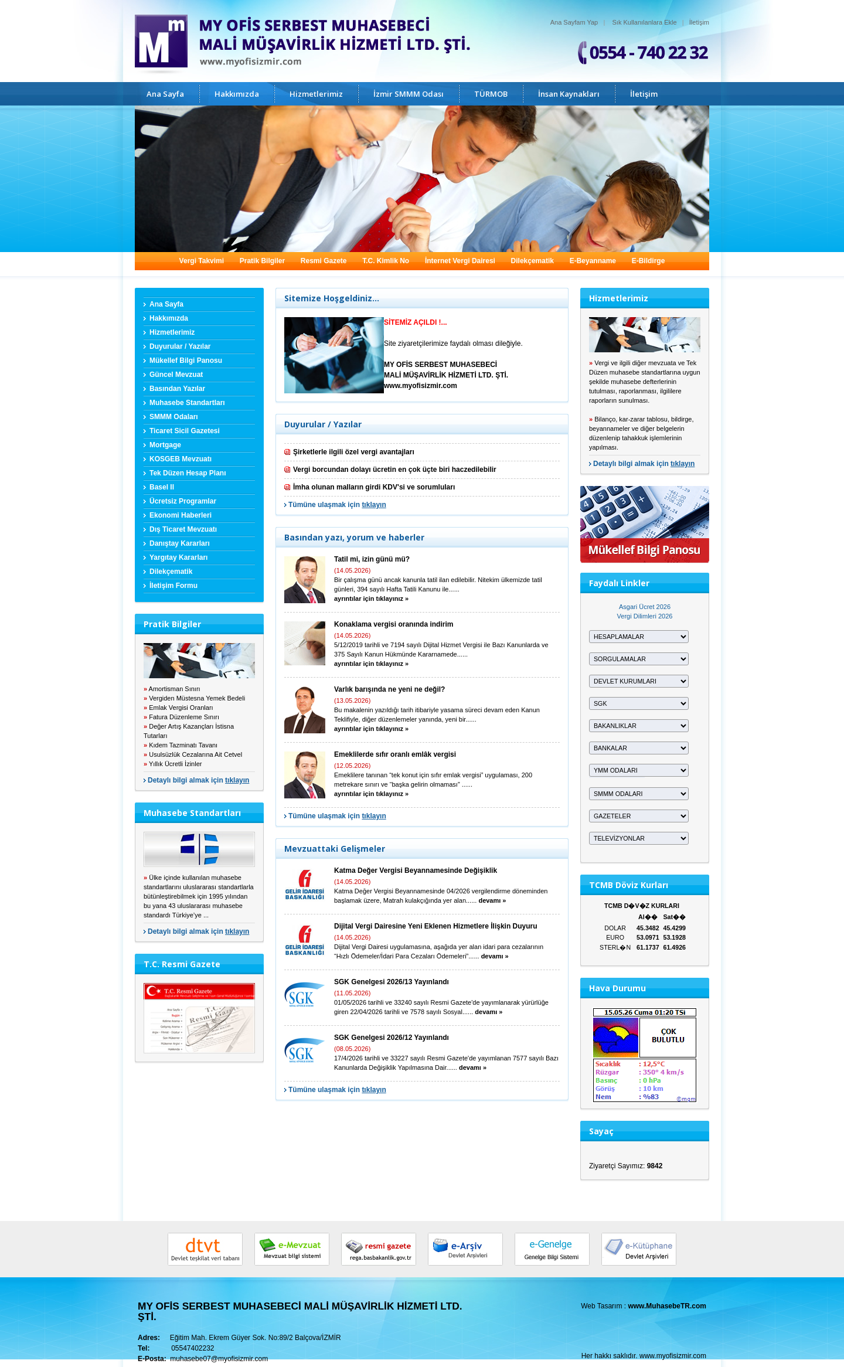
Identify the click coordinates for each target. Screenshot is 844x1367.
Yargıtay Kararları (178, 557)
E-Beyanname (593, 261)
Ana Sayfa (165, 94)
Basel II (161, 487)
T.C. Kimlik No (385, 261)
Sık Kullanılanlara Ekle (644, 22)
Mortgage (165, 445)
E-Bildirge (648, 261)
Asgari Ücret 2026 (645, 606)
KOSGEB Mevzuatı (180, 459)
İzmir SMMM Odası (408, 94)
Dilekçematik (532, 261)
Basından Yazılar (177, 389)
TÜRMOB (491, 94)
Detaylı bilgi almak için (198, 780)
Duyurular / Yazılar (180, 346)
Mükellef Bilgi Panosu (185, 360)
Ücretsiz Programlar (182, 501)
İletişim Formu (173, 586)
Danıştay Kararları (179, 543)
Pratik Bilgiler (262, 261)
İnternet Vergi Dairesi (460, 261)
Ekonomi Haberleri (180, 515)
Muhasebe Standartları (187, 403)
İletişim (699, 22)
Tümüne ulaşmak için (337, 505)
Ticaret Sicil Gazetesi (184, 431)
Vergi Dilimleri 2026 (645, 616)
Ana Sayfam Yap (574, 22)
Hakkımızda (237, 94)
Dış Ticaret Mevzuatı (183, 529)
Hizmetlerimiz (316, 94)
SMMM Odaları (173, 417)
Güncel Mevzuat (176, 374)
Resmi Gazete (324, 261)
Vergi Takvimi (201, 261)
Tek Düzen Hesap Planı (187, 473)
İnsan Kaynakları (569, 94)
